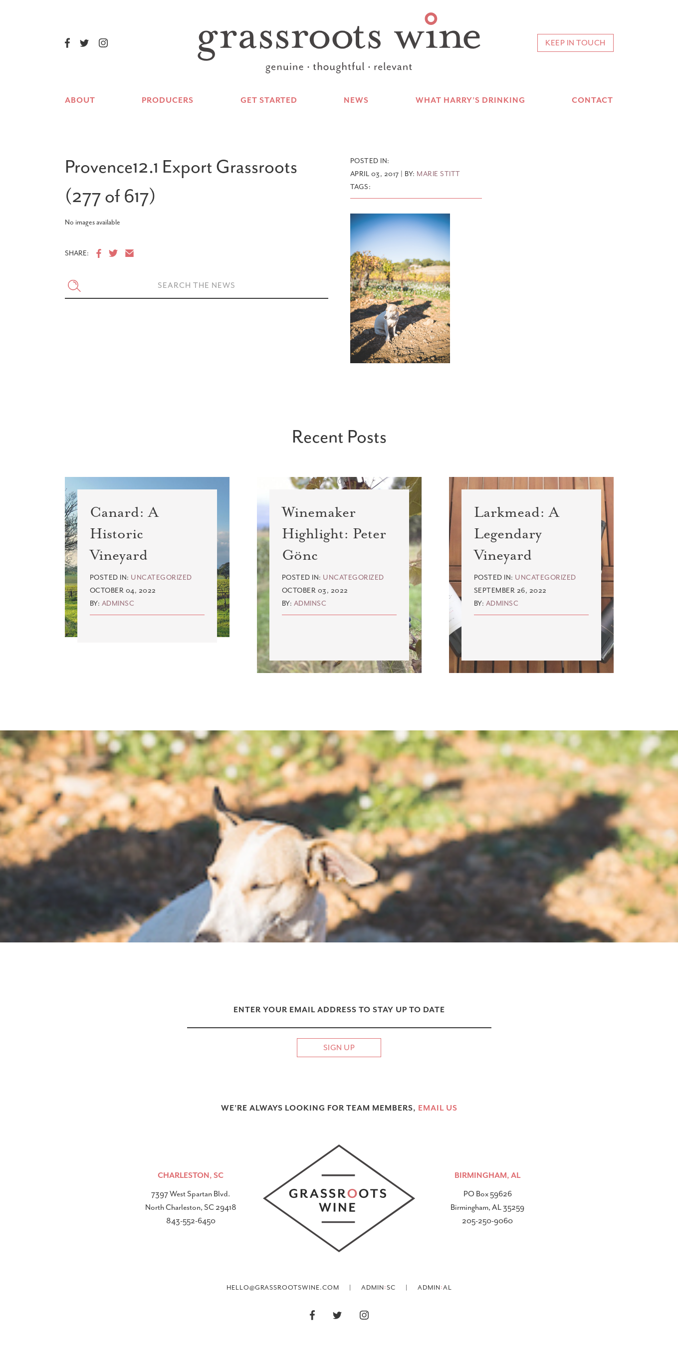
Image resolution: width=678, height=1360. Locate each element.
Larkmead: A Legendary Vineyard (516, 533)
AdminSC (378, 1287)
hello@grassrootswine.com (282, 1287)
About (80, 100)
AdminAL (435, 1287)
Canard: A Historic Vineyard (124, 533)
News (356, 100)
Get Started (268, 100)
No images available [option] (92, 223)
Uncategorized (161, 577)
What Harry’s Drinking (470, 100)
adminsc (118, 603)
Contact (592, 100)
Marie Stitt (438, 174)
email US (437, 1108)
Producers (168, 100)
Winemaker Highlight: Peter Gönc (334, 533)
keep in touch (575, 43)
